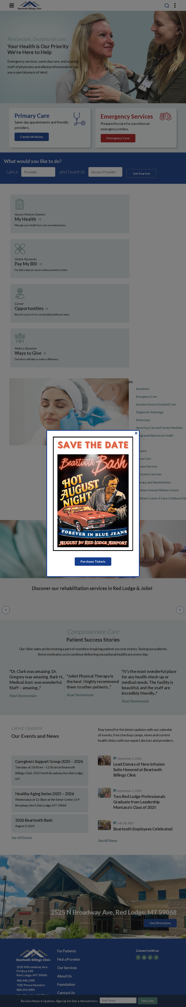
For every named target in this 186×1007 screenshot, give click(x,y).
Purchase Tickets (93, 561)
